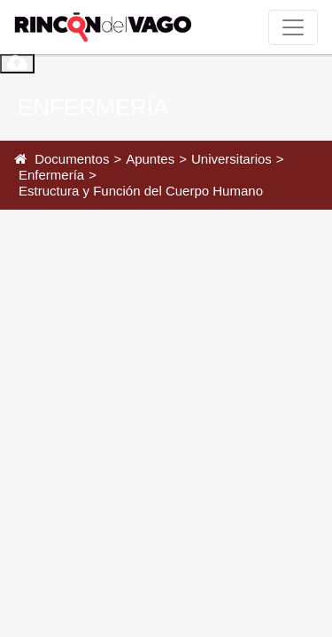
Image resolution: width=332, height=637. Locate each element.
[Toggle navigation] (293, 27)
